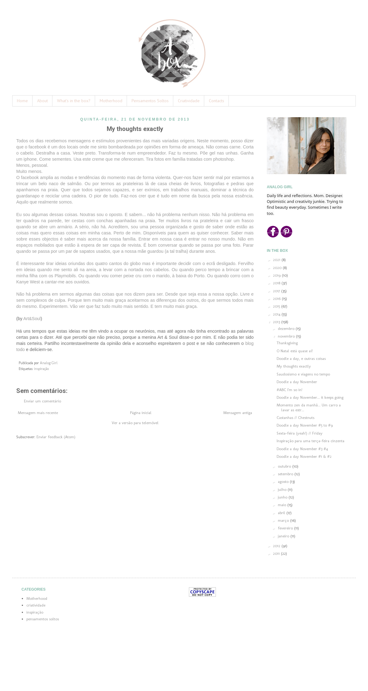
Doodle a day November (297, 381)
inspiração (41, 369)
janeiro (284, 536)
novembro (287, 336)
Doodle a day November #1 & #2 (304, 456)
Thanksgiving (287, 343)
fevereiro (286, 528)
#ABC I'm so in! (289, 389)
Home (22, 100)
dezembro (287, 328)
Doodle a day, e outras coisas (301, 358)
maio (282, 504)
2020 (278, 267)
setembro (286, 474)
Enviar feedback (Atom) (55, 437)
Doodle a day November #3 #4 (302, 448)
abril (282, 512)
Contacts (216, 100)
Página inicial (140, 412)
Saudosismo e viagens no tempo (303, 374)
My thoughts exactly (294, 366)
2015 (277, 306)
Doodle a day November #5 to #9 (305, 425)
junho (283, 497)
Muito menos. (29, 171)
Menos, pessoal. (32, 165)
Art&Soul (31, 318)
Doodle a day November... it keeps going (310, 397)
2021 (277, 259)
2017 (277, 291)
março (284, 520)
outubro (285, 466)
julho (283, 489)
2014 (277, 314)
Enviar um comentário (42, 401)
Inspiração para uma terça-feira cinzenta (310, 441)
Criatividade (189, 100)
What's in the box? (73, 100)
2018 (277, 283)
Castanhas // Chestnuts (295, 417)
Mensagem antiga (237, 412)
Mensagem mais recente (38, 412)
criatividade (35, 605)
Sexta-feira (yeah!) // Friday (300, 433)
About (42, 100)
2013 (277, 321)
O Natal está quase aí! (295, 351)
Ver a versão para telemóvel (135, 422)
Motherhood (111, 100)
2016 (277, 298)
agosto (284, 481)
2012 (277, 545)
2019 (277, 275)
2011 (277, 553)
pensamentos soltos (42, 619)
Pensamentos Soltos (150, 100)
